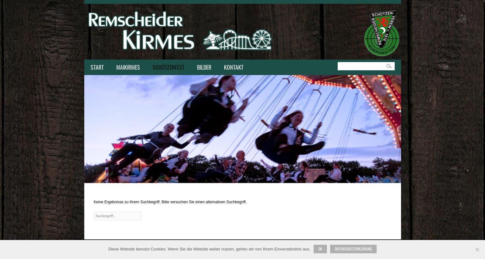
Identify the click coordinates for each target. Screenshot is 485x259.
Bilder (204, 67)
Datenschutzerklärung (353, 248)
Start (97, 67)
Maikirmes (126, 68)
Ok (320, 248)
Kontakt (232, 68)
